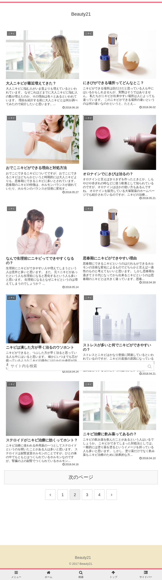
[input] (81, 366)
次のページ (81, 477)
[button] (150, 366)
